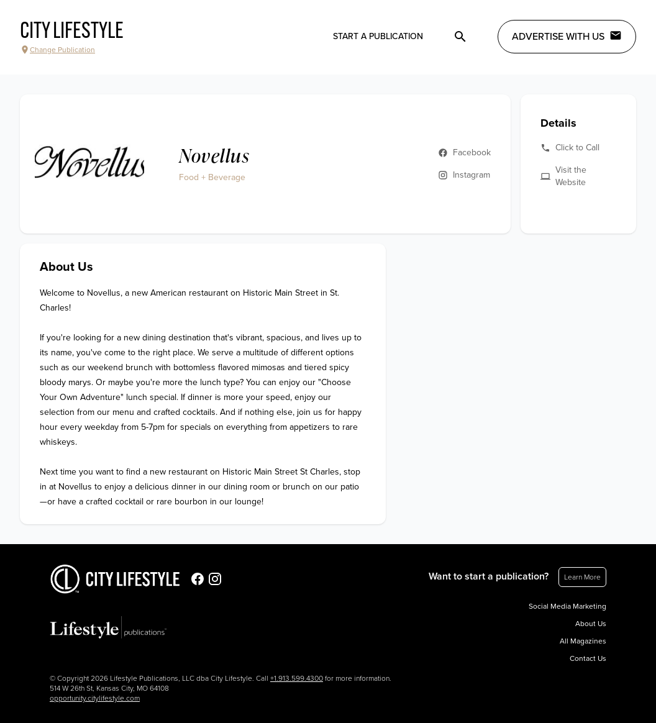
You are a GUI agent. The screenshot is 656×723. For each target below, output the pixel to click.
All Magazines (583, 641)
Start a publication (378, 36)
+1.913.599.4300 (296, 678)
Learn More (582, 577)
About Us (590, 623)
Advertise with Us (567, 36)
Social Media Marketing (567, 606)
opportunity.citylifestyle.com (95, 698)
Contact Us (588, 658)
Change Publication (57, 50)
